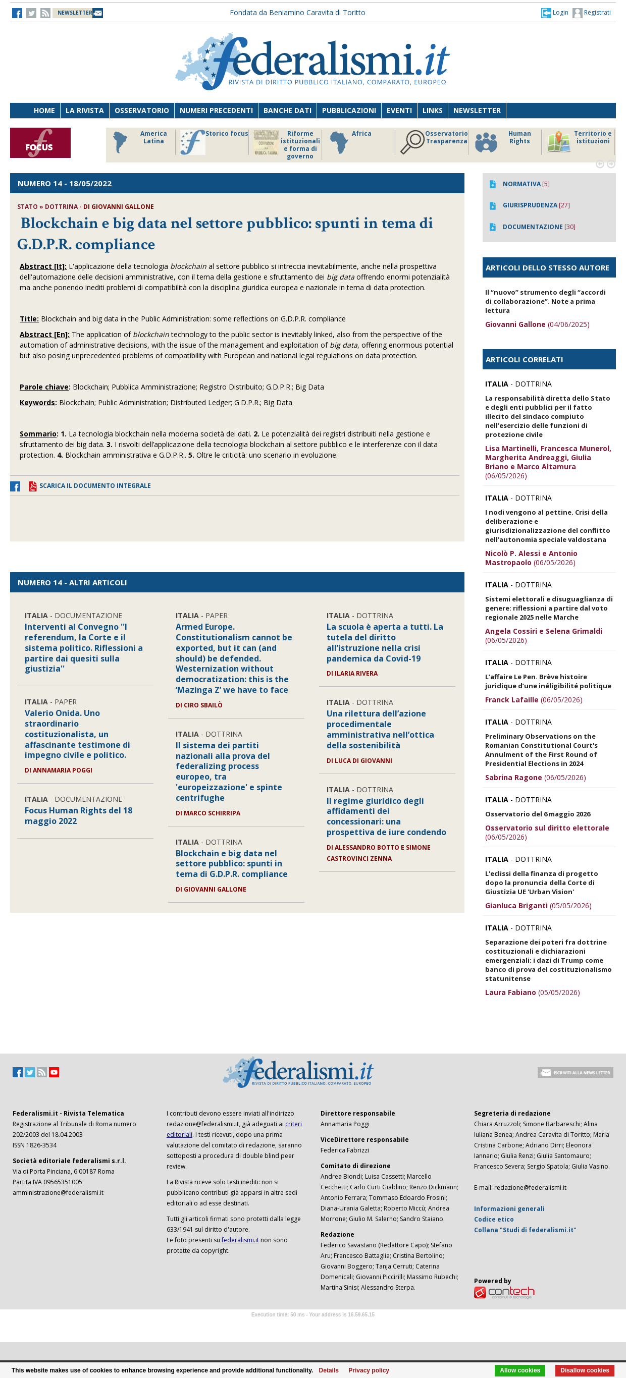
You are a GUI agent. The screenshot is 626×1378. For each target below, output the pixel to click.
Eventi (399, 110)
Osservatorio (142, 110)
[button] (554, 13)
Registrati (591, 13)
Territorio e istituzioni (579, 142)
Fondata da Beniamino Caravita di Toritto (298, 12)
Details (329, 1370)
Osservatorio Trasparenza (434, 142)
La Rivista (85, 110)
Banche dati (287, 110)
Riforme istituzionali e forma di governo (286, 145)
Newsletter (477, 110)
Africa (349, 142)
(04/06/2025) (537, 324)
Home (44, 110)
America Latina (137, 142)
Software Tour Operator (313, 1326)
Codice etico (494, 1219)
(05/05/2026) (538, 905)
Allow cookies (520, 1370)
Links (433, 110)
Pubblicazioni (349, 110)
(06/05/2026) (548, 462)
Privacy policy (368, 1370)
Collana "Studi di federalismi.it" (525, 1230)
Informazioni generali (509, 1208)
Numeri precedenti (216, 110)
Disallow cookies (584, 1370)
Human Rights (502, 142)
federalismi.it (240, 1240)
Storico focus (214, 142)
